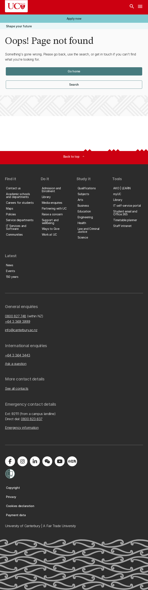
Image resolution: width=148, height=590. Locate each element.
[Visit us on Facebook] (10, 461)
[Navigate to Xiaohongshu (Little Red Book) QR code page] (72, 461)
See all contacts (16, 388)
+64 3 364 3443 (17, 355)
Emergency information (22, 428)
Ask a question (15, 364)
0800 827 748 (15, 316)
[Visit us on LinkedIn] (35, 461)
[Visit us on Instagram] (22, 461)
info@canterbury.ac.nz (21, 330)
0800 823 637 (31, 419)
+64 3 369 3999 (17, 321)
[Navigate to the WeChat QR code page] (47, 461)
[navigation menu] (140, 7)
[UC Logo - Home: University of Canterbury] (16, 6)
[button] (74, 18)
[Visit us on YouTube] (60, 461)
